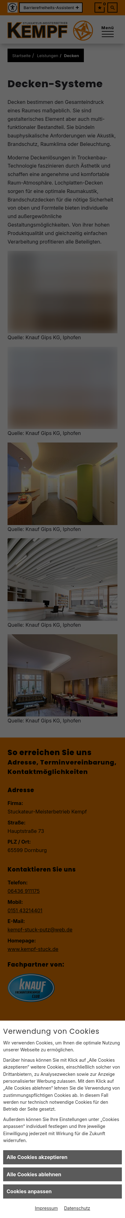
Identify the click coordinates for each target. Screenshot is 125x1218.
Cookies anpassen (29, 1191)
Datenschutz (77, 1208)
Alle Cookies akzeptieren (37, 1157)
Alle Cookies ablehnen (34, 1174)
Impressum (46, 1208)
